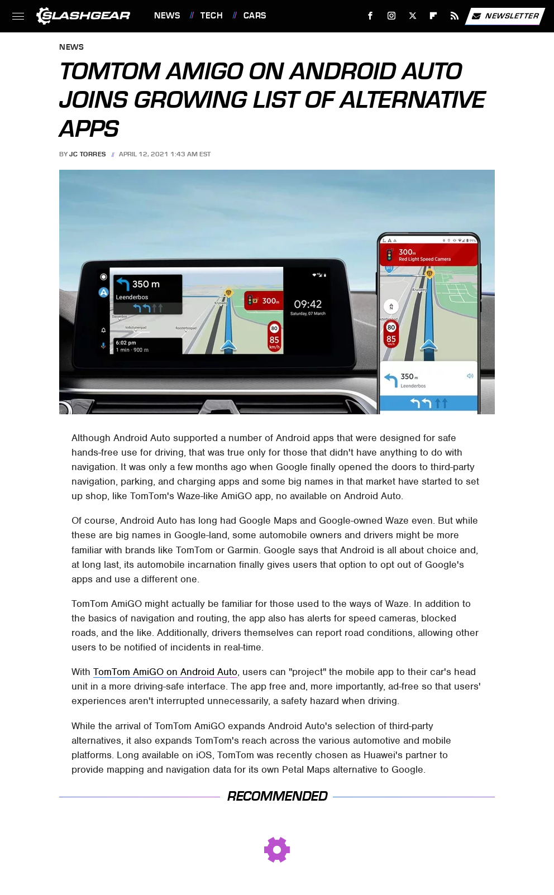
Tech (211, 16)
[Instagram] (392, 16)
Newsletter (505, 16)
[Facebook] (370, 16)
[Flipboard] (434, 16)
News (167, 16)
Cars (254, 16)
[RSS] (455, 16)
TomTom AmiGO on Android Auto (165, 672)
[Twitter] (412, 16)
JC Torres (87, 154)
